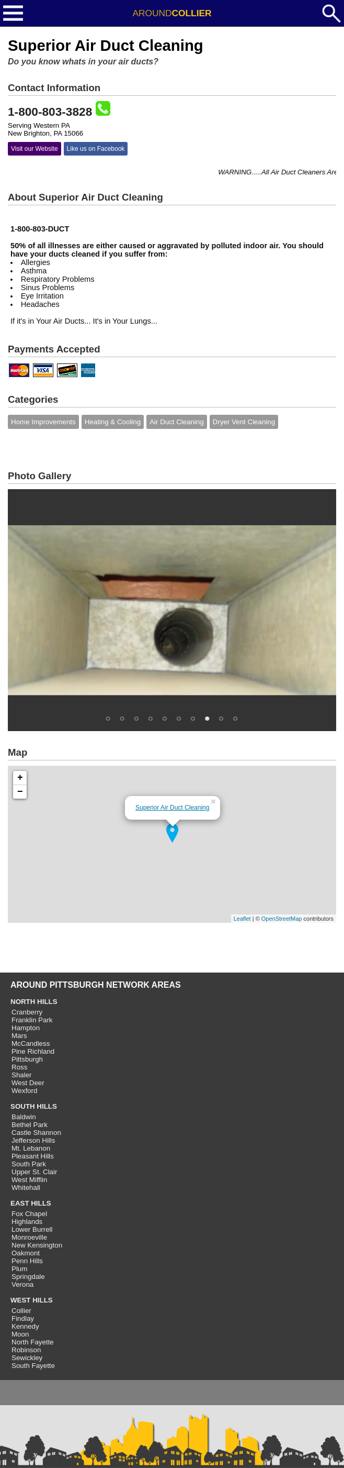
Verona (22, 1284)
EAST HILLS (30, 1203)
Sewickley (27, 1358)
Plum (19, 1269)
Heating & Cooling (113, 422)
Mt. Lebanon (31, 1148)
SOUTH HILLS (33, 1106)
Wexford (24, 1091)
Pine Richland (33, 1051)
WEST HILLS (31, 1300)
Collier (21, 1311)
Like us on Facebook (96, 148)
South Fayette (33, 1366)
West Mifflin (29, 1180)
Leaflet (242, 918)
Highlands (27, 1222)
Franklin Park (32, 1020)
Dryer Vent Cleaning (244, 422)
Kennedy (25, 1326)
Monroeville (29, 1237)
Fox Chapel (29, 1214)
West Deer (28, 1083)
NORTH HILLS (34, 1002)
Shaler (22, 1075)
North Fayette (33, 1342)
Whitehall (26, 1187)
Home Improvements (43, 422)
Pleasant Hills (33, 1156)
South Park (29, 1164)
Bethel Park (30, 1125)
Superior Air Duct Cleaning (172, 807)
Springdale (28, 1277)
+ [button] (20, 777)
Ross (19, 1067)
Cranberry (27, 1012)
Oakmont (26, 1253)
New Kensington (37, 1245)
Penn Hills (27, 1261)
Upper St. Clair (34, 1172)
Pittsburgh (27, 1059)
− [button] (20, 792)
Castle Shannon (36, 1132)
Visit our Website (34, 148)
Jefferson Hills (33, 1140)
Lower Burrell (32, 1229)
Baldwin (24, 1117)
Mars (19, 1036)
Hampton (26, 1028)
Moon (20, 1334)
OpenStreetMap (281, 918)
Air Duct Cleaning (177, 422)
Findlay (23, 1318)
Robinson (26, 1350)
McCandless (31, 1043)
